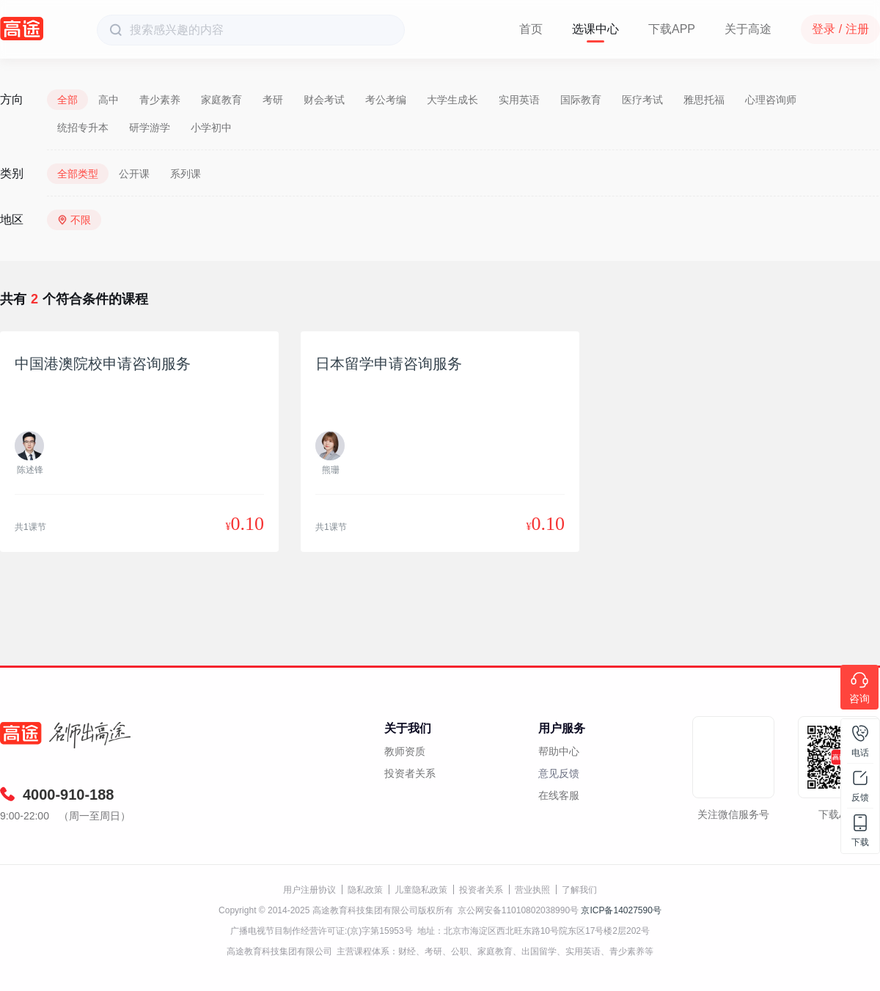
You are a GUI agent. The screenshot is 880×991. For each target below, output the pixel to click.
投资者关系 (410, 773)
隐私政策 (365, 890)
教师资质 (404, 751)
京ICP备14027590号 (621, 910)
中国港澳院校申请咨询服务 (103, 363)
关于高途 (748, 29)
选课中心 (595, 29)
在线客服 (558, 795)
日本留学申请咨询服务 (388, 363)
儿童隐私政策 (421, 890)
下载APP (671, 29)
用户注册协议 (309, 890)
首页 (531, 29)
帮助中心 (558, 751)
